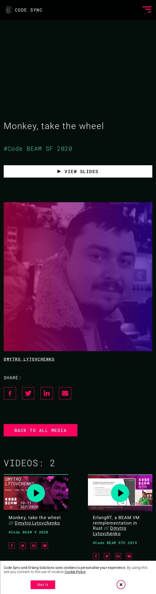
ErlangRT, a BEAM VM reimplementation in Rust (116, 523)
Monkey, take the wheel (35, 517)
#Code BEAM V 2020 (28, 532)
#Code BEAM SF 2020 (38, 148)
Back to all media (40, 430)
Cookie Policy (75, 572)
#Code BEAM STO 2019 (115, 542)
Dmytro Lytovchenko (29, 359)
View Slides (82, 171)
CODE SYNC (24, 10)
